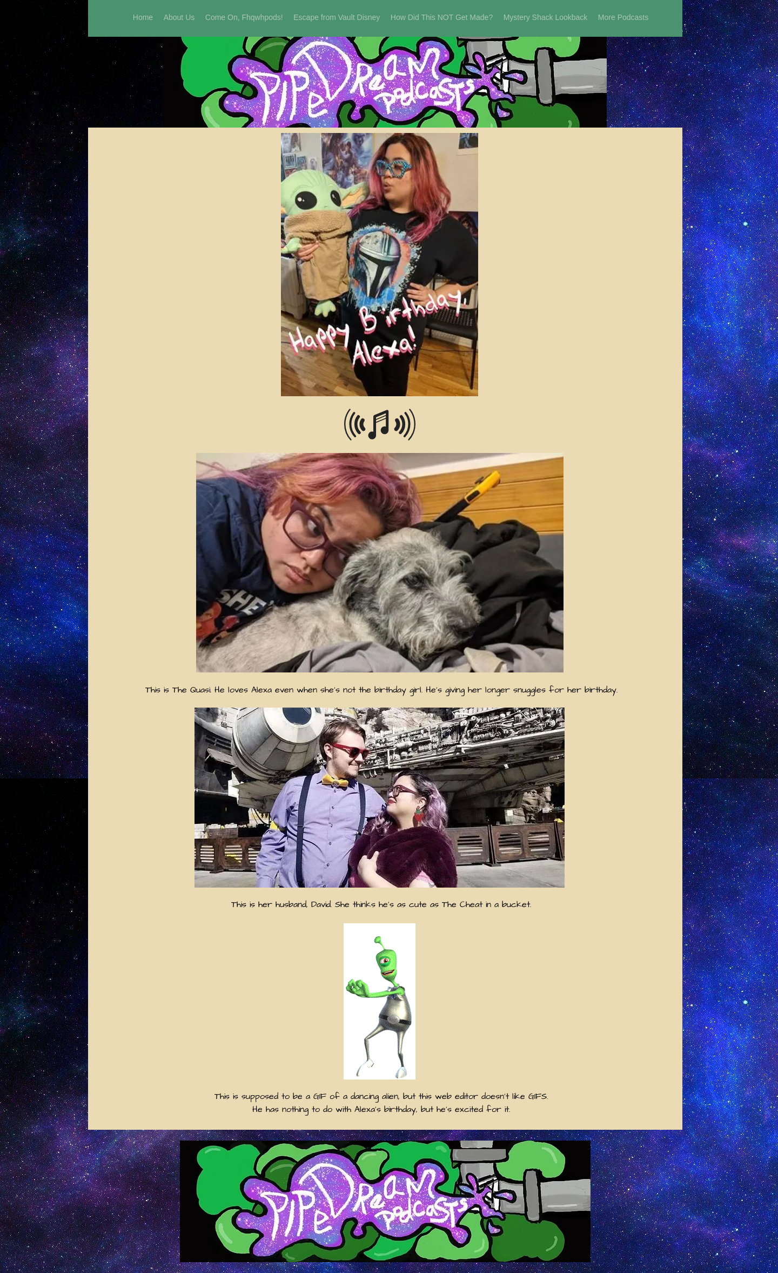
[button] (623, 17)
